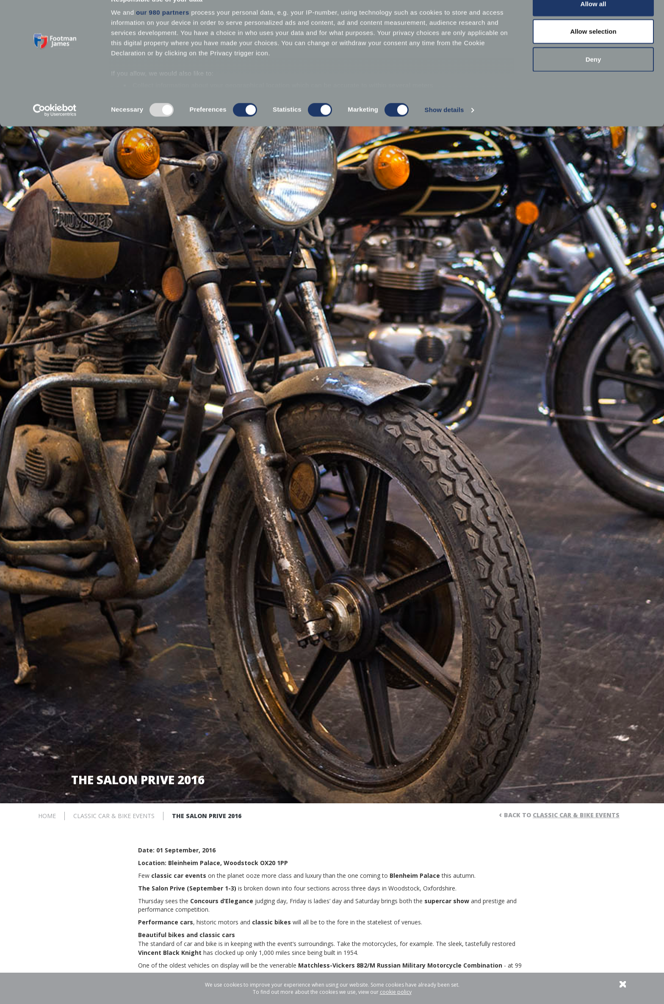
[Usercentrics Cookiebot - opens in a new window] (55, 128)
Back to (562, 815)
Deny (593, 77)
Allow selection (593, 50)
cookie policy (396, 992)
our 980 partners (162, 30)
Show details (444, 128)
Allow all (593, 22)
